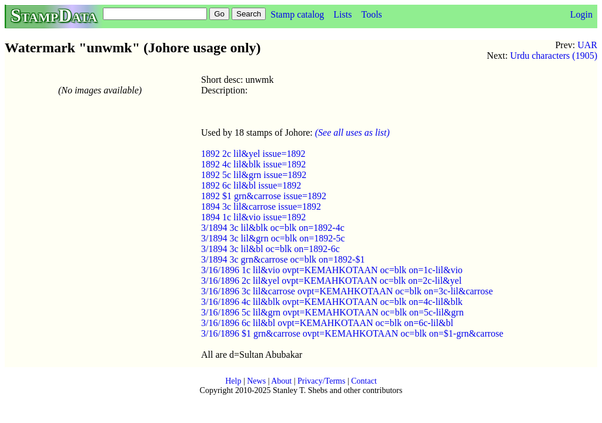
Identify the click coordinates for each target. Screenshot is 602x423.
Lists (342, 14)
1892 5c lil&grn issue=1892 (253, 175)
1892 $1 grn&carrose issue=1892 (263, 196)
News (256, 381)
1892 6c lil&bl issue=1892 (251, 185)
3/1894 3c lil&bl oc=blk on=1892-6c (270, 249)
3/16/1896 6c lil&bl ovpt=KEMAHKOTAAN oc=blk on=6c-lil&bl (327, 323)
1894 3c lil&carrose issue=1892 (261, 207)
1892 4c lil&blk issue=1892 (253, 164)
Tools (371, 14)
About (281, 381)
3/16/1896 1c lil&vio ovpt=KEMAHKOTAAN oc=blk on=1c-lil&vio (332, 270)
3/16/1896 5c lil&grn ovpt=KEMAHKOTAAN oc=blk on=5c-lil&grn (332, 312)
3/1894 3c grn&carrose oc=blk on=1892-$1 (282, 259)
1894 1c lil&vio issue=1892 (253, 217)
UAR (587, 45)
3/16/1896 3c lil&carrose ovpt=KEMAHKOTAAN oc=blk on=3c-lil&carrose (347, 291)
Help (233, 381)
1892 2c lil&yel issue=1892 (253, 154)
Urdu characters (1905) (553, 56)
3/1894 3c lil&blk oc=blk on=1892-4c (273, 228)
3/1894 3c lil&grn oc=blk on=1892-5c (273, 238)
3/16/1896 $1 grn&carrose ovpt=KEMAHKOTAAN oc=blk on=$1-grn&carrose (352, 333)
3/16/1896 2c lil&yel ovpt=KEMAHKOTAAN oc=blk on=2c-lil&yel (331, 281)
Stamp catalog (297, 14)
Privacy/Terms (321, 381)
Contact (364, 381)
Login (581, 14)
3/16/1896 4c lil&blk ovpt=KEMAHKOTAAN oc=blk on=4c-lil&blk (332, 302)
